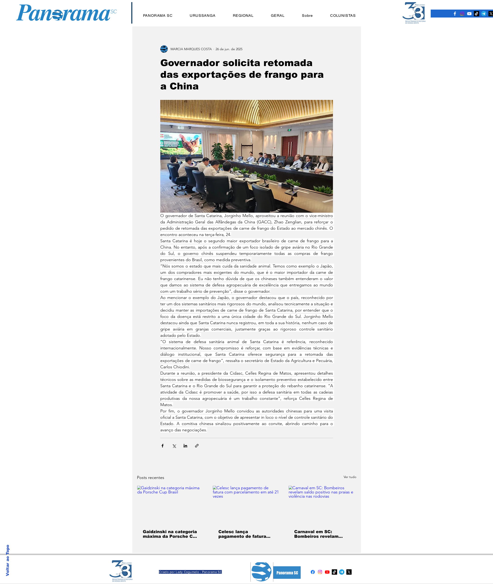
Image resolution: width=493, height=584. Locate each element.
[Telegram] (483, 13)
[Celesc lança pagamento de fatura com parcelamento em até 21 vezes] (246, 505)
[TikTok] (476, 13)
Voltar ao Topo (7, 560)
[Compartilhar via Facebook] (162, 445)
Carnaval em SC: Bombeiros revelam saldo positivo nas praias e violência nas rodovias (319, 534)
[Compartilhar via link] (197, 445)
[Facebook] (312, 572)
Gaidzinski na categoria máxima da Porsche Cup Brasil (170, 534)
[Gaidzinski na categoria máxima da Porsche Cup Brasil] (171, 505)
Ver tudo (350, 477)
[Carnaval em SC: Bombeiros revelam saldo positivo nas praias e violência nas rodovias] (322, 505)
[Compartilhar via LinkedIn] (185, 445)
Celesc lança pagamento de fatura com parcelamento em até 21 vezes (244, 534)
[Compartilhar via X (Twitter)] (174, 445)
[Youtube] (327, 572)
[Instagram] (462, 13)
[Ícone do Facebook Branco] (455, 13)
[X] (349, 572)
